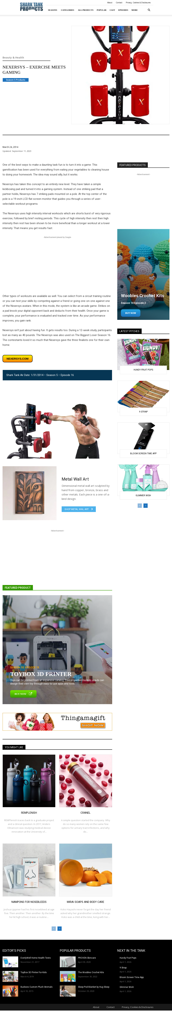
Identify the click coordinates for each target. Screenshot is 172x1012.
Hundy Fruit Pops (143, 370)
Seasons (52, 10)
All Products (85, 10)
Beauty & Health (32, 57)
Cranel (86, 812)
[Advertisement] (57, 264)
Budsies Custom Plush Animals (37, 987)
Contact (119, 2)
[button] (149, 10)
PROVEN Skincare (87, 958)
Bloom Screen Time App (143, 453)
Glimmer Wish (143, 495)
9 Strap (143, 411)
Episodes (123, 10)
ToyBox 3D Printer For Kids (34, 972)
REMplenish (29, 812)
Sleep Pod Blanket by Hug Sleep (93, 987)
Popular (101, 10)
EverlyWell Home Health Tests (36, 958)
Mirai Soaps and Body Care (85, 902)
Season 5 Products (15, 79)
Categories (67, 10)
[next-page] (59, 928)
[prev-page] (53, 928)
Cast (112, 10)
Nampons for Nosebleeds (29, 902)
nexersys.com (18, 358)
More (134, 10)
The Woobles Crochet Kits (91, 972)
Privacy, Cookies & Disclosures (138, 2)
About (109, 2)
